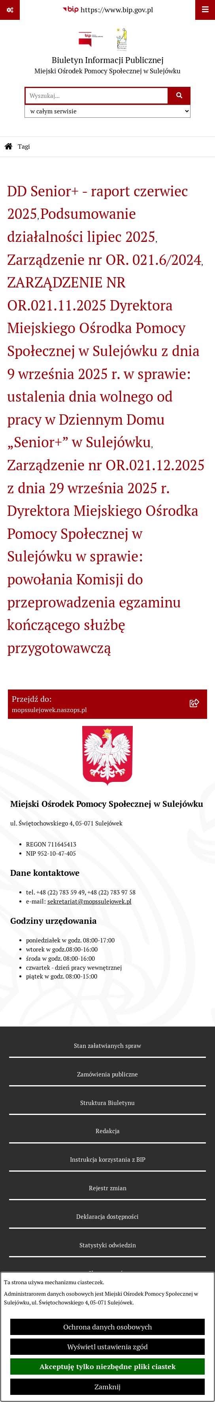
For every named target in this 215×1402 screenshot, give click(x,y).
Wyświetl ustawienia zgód (107, 1346)
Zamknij (107, 1386)
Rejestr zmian (107, 1188)
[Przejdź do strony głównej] (107, 53)
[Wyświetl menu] (205, 10)
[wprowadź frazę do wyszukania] (97, 96)
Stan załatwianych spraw (107, 1046)
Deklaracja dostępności (107, 1216)
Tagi (24, 146)
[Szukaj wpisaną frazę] (179, 96)
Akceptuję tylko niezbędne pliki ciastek (108, 1366)
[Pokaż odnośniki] (10, 10)
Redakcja (108, 1131)
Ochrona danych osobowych (107, 1326)
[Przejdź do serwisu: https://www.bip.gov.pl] (107, 9)
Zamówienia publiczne (107, 1074)
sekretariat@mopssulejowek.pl (89, 901)
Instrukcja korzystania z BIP (107, 1159)
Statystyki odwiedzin (107, 1245)
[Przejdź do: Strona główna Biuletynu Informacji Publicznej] (8, 146)
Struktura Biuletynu (107, 1103)
